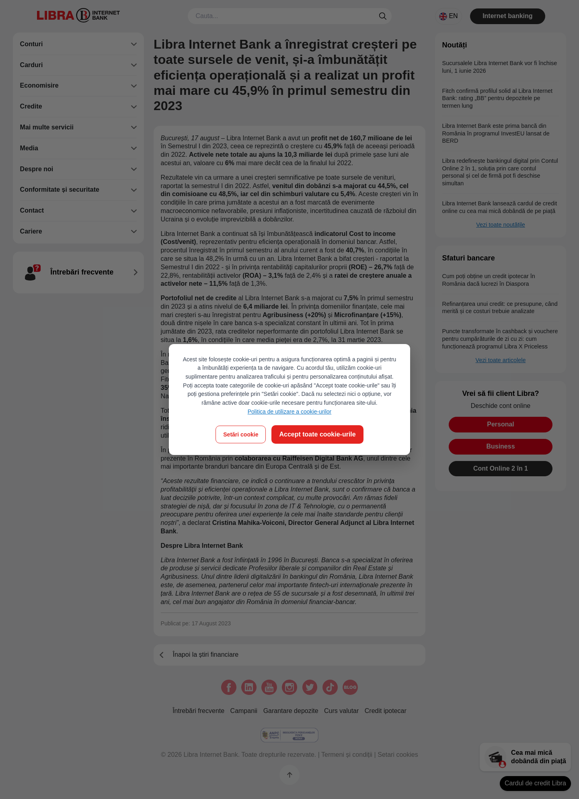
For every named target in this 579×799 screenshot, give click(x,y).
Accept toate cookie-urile (317, 434)
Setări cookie (240, 434)
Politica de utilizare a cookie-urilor (290, 411)
